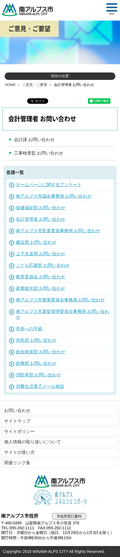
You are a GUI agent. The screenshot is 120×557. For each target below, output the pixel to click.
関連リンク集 (17, 462)
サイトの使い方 (19, 452)
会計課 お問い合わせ (34, 139)
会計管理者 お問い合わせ (40, 219)
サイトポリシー (19, 431)
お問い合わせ (17, 410)
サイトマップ (17, 421)
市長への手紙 (29, 328)
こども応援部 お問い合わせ (43, 265)
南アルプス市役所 (60, 481)
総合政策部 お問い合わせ (40, 351)
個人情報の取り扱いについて (32, 442)
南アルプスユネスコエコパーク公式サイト (60, 497)
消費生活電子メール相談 (40, 386)
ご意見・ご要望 (34, 85)
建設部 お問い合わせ (36, 242)
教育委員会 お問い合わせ (40, 277)
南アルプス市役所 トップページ (30, 9)
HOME (10, 85)
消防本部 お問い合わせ (38, 375)
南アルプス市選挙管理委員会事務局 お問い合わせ (62, 314)
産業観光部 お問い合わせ (40, 288)
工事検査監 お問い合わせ (38, 153)
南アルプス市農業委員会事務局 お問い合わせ (60, 300)
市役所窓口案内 (69, 516)
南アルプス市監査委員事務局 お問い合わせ (58, 230)
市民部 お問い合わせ (36, 340)
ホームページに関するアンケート (49, 184)
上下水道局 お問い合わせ (40, 253)
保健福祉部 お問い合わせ (40, 207)
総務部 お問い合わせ (36, 363)
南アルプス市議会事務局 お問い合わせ (54, 196)
